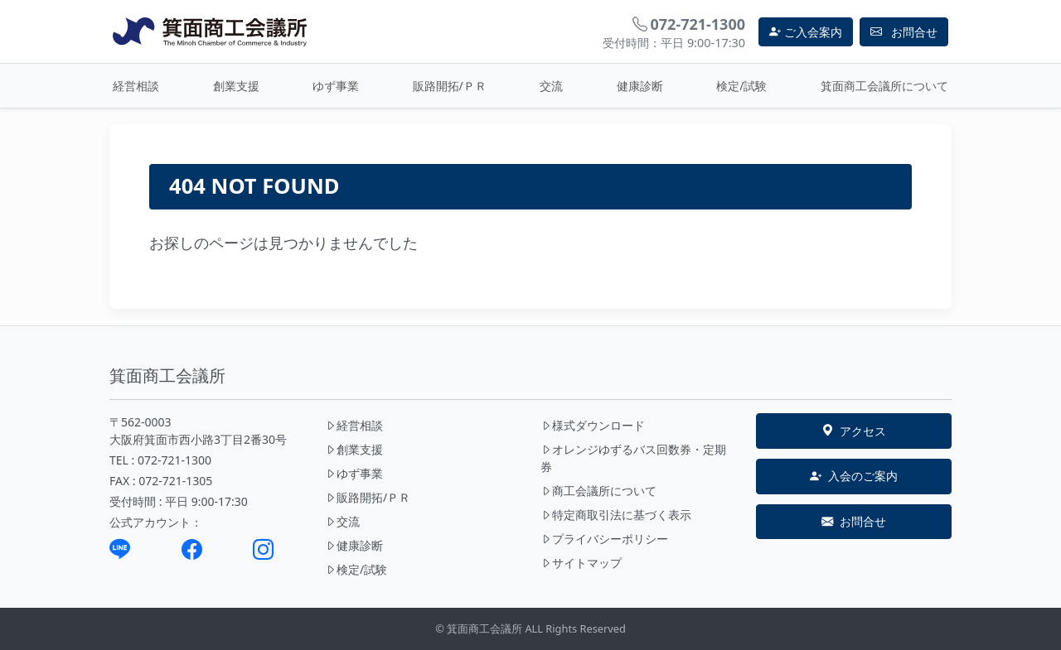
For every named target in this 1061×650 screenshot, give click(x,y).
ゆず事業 (335, 86)
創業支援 (236, 86)
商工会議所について (598, 490)
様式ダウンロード (592, 425)
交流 (551, 86)
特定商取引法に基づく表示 (615, 514)
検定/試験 (741, 86)
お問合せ (853, 522)
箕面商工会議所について (884, 86)
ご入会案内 (805, 32)
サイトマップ (581, 563)
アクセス (853, 431)
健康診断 (640, 86)
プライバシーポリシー (604, 538)
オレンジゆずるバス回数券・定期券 (633, 457)
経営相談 (136, 86)
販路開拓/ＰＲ (450, 86)
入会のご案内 (854, 476)
